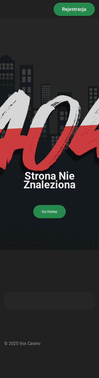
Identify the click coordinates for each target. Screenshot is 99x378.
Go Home (49, 212)
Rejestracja (74, 9)
